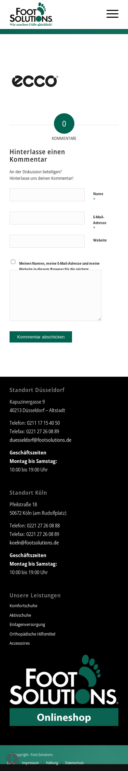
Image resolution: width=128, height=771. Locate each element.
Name (98, 197)
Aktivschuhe (20, 615)
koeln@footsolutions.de (34, 542)
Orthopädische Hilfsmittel (32, 634)
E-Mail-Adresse (99, 222)
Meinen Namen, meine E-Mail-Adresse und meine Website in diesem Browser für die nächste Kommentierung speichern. (59, 269)
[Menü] (109, 13)
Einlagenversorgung (27, 624)
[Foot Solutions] (53, 13)
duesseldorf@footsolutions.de (40, 439)
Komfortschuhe (23, 605)
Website (100, 240)
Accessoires (20, 643)
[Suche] (94, 13)
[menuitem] (94, 13)
